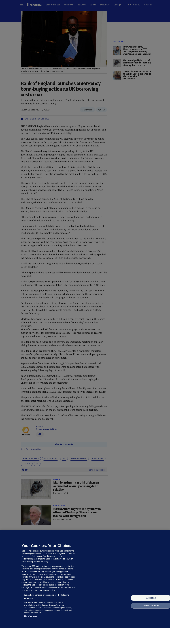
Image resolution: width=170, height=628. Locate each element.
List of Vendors (30, 616)
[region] (85, 579)
